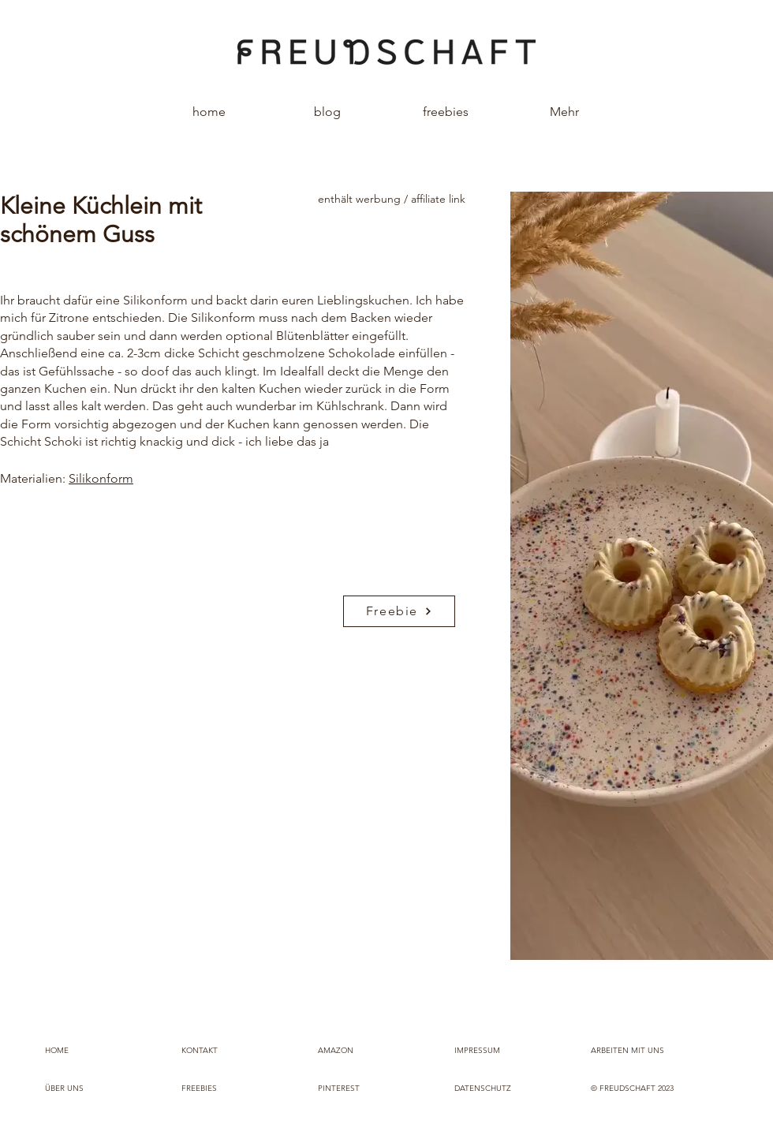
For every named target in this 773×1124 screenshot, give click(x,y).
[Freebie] (399, 611)
